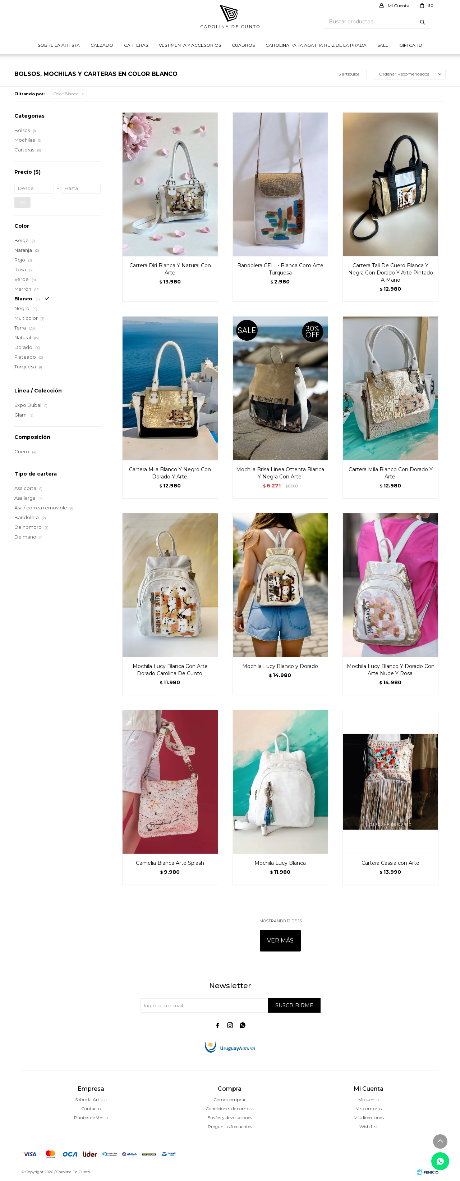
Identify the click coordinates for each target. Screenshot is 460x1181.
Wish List (368, 1126)
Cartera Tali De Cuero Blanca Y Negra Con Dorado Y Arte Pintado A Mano (390, 272)
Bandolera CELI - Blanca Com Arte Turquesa (280, 269)
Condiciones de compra (230, 1108)
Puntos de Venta (91, 1117)
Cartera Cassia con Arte (390, 863)
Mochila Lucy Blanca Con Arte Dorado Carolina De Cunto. (170, 670)
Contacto (91, 1108)
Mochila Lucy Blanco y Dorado (280, 666)
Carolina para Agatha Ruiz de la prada (316, 45)
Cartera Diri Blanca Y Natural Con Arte (170, 269)
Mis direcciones (369, 1117)
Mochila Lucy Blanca (280, 863)
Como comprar (229, 1099)
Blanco (66, 93)
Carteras (136, 45)
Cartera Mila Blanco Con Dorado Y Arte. (391, 473)
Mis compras (368, 1108)
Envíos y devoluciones (229, 1117)
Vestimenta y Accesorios (190, 45)
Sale (382, 45)
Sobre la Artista (59, 45)
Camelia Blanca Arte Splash (170, 863)
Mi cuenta (368, 1099)
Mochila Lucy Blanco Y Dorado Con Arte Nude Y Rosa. (390, 670)
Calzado (102, 45)
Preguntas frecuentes (230, 1126)
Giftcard (410, 45)
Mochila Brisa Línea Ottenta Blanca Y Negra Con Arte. (280, 473)
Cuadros (243, 45)
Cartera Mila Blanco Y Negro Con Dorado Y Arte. (170, 473)
